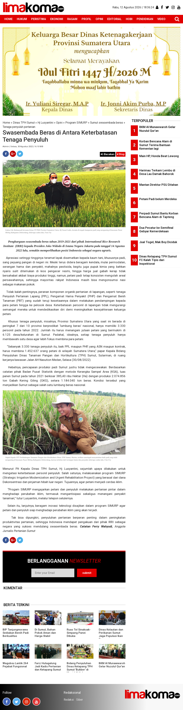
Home (6, 122)
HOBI (129, 19)
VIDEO (161, 19)
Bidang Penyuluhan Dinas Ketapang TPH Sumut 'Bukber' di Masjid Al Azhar (80, 668)
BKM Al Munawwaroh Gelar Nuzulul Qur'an (112, 665)
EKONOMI (56, 19)
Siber (79, 699)
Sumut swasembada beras (106, 122)
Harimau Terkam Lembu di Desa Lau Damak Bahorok (157, 172)
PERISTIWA (38, 19)
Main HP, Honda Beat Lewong (159, 156)
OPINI (99, 19)
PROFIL (86, 19)
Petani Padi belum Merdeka (158, 199)
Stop (121, 154)
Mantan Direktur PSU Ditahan (158, 184)
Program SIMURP (76, 122)
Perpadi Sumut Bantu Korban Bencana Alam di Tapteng (158, 215)
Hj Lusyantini (45, 122)
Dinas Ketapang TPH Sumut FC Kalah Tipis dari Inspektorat (158, 260)
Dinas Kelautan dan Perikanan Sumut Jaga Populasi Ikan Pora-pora (111, 634)
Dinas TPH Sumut (24, 122)
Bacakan (108, 154)
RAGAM (72, 19)
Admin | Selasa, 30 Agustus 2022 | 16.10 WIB (23, 146)
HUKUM (22, 19)
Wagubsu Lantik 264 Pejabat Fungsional (15, 665)
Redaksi (69, 699)
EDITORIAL (114, 19)
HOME (8, 19)
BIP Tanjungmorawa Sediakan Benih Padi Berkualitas (16, 633)
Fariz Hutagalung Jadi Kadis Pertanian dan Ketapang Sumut (48, 666)
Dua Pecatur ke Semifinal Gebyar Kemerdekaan (156, 229)
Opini (59, 122)
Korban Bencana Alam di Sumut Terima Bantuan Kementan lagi (155, 145)
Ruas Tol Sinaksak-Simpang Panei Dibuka (79, 633)
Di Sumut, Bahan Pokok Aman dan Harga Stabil (45, 633)
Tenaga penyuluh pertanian (19, 127)
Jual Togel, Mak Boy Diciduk (158, 242)
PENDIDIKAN (145, 19)
